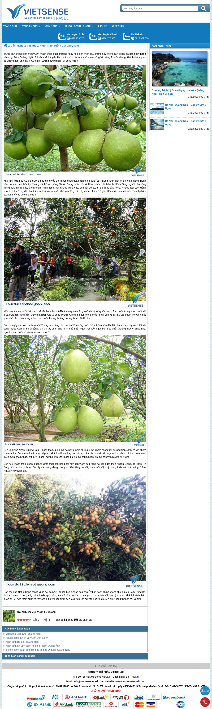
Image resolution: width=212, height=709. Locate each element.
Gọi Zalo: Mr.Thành (127, 36)
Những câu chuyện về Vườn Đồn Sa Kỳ (27, 637)
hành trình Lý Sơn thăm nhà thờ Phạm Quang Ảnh (33, 645)
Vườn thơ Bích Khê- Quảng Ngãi (23, 633)
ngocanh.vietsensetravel (68, 38)
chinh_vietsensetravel (99, 38)
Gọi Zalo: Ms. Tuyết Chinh (93, 36)
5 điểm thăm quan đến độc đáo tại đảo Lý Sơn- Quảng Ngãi (38, 649)
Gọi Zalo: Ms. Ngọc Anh (62, 36)
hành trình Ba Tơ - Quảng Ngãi (22, 641)
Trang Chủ (45, 11)
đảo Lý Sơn (115, 595)
